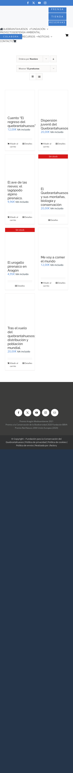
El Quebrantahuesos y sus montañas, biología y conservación (54, 197)
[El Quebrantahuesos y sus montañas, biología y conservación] (53, 169)
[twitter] (33, 3)
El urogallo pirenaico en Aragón (17, 266)
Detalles (28, 143)
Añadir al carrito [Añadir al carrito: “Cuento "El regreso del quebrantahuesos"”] (14, 145)
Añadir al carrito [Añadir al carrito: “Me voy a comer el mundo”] (47, 284)
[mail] (54, 412)
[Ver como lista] (39, 76)
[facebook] (28, 3)
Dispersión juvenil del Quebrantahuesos (54, 124)
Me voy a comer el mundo (53, 259)
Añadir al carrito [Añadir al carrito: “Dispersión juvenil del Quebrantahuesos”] (47, 145)
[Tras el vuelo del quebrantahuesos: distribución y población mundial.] (20, 308)
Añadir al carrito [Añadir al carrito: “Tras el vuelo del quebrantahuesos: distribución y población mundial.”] (14, 365)
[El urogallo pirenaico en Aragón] (20, 242)
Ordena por (28, 59)
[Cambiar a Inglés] (22, 41)
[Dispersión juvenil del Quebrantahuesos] (53, 102)
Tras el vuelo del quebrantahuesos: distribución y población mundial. (21, 338)
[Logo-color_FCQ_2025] (12, 13)
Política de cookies (57, 442)
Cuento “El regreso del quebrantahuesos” (22, 122)
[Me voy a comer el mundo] (53, 240)
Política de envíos (25, 445)
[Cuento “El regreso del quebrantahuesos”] (20, 101)
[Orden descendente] (53, 59)
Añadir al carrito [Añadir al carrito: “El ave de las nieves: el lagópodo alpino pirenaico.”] (14, 218)
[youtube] (39, 3)
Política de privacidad (35, 442)
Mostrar (29, 68)
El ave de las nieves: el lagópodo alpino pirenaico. (17, 190)
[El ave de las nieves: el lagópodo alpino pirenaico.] (20, 165)
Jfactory (53, 445)
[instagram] (45, 3)
